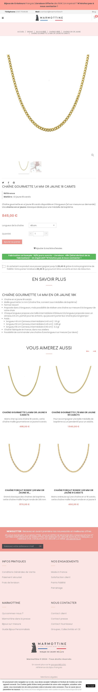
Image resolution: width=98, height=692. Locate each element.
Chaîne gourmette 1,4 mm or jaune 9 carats (24, 413)
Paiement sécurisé (12, 577)
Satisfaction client (60, 577)
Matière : (8, 196)
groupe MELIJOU (58, 664)
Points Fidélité (58, 582)
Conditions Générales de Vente (18, 572)
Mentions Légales (49, 677)
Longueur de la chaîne (13, 225)
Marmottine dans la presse (16, 618)
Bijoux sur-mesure (11, 624)
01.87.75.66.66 (22, 12)
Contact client (59, 613)
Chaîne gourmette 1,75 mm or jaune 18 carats (73, 413)
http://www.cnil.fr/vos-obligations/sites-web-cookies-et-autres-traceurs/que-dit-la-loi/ (51, 689)
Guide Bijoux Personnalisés (16, 629)
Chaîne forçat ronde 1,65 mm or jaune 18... (24, 491)
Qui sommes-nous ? (12, 613)
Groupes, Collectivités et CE (65, 629)
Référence (9, 193)
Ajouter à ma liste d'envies (48, 248)
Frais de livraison (10, 582)
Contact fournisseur (62, 624)
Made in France (59, 572)
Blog (94, 12)
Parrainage (57, 588)
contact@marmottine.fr (51, 12)
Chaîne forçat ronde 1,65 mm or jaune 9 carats (73, 491)
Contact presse (59, 618)
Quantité (6, 233)
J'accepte (90, 686)
